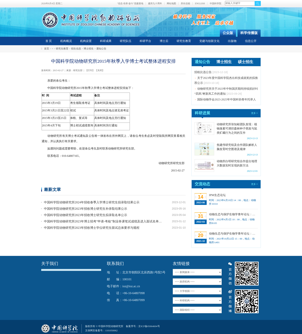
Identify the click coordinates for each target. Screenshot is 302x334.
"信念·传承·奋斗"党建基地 (130, 3)
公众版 (228, 33)
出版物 (232, 41)
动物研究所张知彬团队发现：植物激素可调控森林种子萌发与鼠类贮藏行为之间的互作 (237, 128)
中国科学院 (215, 3)
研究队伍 (125, 41)
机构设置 (86, 41)
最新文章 (52, 189)
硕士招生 (245, 62)
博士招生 (89, 48)
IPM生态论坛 (217, 195)
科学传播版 (249, 33)
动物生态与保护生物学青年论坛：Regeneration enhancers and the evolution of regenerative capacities (233, 214)
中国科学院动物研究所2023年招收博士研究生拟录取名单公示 (85, 215)
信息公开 (251, 41)
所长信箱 (185, 3)
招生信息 (76, 48)
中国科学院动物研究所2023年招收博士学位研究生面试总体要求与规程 (91, 227)
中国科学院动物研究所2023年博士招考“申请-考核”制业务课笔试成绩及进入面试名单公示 (103, 221)
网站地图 (171, 3)
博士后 (164, 41)
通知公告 (101, 48)
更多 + (254, 113)
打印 (90, 70)
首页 (46, 48)
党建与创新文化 (209, 41)
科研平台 (145, 41)
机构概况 (66, 41)
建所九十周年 (155, 3)
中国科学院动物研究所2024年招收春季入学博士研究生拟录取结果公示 (91, 202)
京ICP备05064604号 (149, 326)
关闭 (99, 70)
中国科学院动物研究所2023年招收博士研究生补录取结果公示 (85, 208)
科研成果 (106, 41)
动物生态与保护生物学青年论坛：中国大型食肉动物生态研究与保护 (233, 233)
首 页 (48, 41)
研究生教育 (184, 41)
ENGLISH (200, 3)
